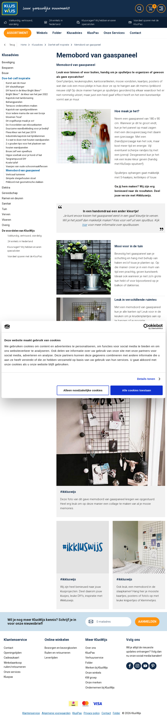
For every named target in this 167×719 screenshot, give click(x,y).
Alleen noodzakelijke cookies (82, 390)
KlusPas (93, 33)
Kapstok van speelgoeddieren (21, 109)
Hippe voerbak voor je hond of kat (24, 155)
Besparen (7, 67)
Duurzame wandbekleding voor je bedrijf (27, 128)
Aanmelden (147, 621)
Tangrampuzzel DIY (16, 158)
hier (84, 225)
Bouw (5, 73)
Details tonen (146, 378)
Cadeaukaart (11, 657)
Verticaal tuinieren (15, 174)
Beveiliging (8, 62)
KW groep (91, 677)
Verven (6, 214)
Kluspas (8, 676)
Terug (12, 45)
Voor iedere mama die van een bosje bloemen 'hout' (25, 115)
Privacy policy (92, 712)
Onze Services (114, 33)
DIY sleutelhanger (15, 86)
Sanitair (6, 203)
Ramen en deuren (12, 198)
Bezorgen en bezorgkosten (61, 647)
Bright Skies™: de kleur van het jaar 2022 (27, 94)
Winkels (42, 33)
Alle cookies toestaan (136, 390)
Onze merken (93, 682)
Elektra (6, 187)
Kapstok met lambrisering (19, 98)
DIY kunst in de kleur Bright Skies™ (23, 90)
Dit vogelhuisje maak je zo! (20, 120)
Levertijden (51, 657)
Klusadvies (74, 33)
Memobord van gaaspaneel (23, 170)
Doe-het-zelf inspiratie (16, 78)
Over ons (90, 647)
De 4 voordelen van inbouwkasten (24, 124)
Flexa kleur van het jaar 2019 (21, 132)
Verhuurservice (94, 657)
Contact (135, 33)
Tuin (4, 209)
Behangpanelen (14, 102)
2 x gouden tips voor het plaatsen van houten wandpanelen (26, 145)
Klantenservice (31, 712)
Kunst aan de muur (16, 83)
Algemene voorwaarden (56, 712)
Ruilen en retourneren (57, 652)
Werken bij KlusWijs (96, 667)
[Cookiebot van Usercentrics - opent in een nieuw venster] (146, 326)
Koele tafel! (12, 162)
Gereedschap (10, 193)
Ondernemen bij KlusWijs (100, 687)
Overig (6, 225)
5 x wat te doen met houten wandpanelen (27, 139)
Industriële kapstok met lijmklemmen (25, 136)
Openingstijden (13, 652)
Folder (57, 33)
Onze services (12, 671)
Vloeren (6, 219)
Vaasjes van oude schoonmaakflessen (27, 166)
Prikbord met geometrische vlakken (24, 182)
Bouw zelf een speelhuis (19, 151)
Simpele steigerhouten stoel (21, 178)
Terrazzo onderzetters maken (21, 105)
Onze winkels (93, 672)
